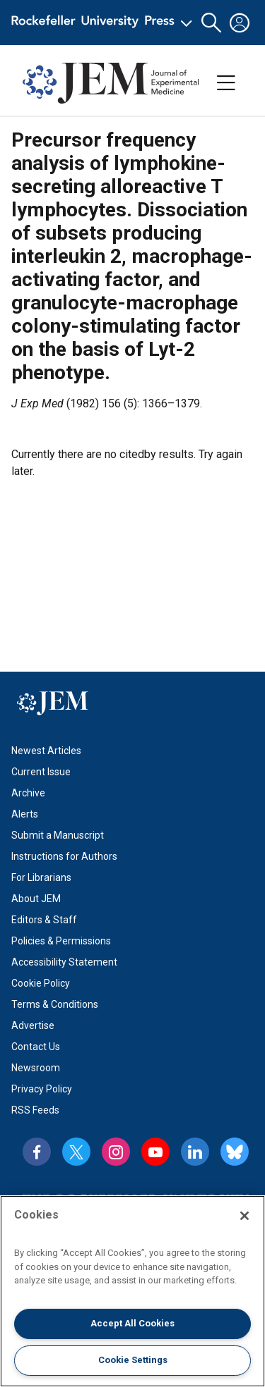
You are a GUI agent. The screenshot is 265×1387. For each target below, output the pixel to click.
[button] (211, 23)
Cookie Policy (40, 983)
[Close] (244, 1215)
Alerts (24, 814)
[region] (132, 1291)
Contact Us (35, 1046)
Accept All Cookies (132, 1323)
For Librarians (41, 877)
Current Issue (41, 771)
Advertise (32, 1025)
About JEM (36, 898)
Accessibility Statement (64, 962)
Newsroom (35, 1067)
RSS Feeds (35, 1110)
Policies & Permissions (61, 941)
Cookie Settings (132, 1360)
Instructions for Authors (64, 856)
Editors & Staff (44, 919)
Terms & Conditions (54, 1004)
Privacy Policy (41, 1089)
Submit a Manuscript (57, 835)
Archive (28, 793)
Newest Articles (46, 750)
